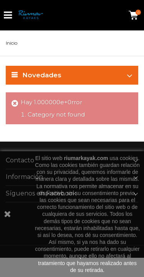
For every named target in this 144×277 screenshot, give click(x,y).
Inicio (11, 43)
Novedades (41, 75)
